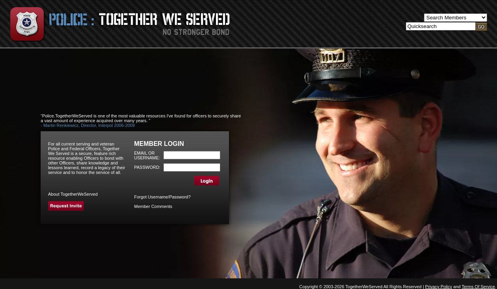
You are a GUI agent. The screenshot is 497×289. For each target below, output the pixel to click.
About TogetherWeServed (73, 194)
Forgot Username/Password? (162, 197)
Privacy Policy (438, 286)
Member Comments (153, 206)
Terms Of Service (478, 286)
